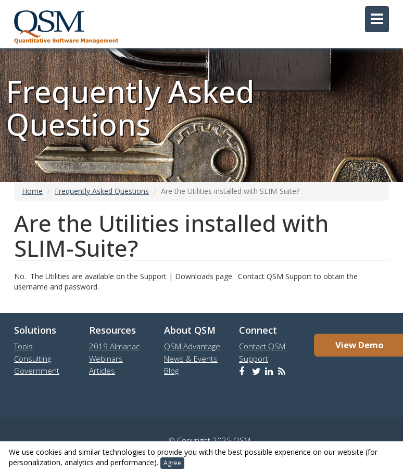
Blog (171, 370)
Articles (102, 370)
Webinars (106, 358)
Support (253, 358)
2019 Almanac (114, 346)
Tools (23, 346)
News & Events (191, 358)
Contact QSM (262, 346)
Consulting (32, 358)
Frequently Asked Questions (102, 191)
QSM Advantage (192, 346)
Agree (172, 462)
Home (32, 191)
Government (36, 370)
